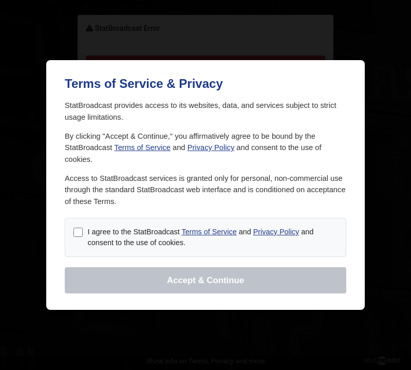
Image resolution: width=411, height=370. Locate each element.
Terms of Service (142, 147)
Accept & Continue (205, 280)
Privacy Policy (211, 147)
